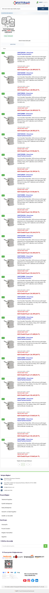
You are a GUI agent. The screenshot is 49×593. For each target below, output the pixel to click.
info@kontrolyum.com (9, 487)
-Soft (16, 591)
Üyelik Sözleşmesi (7, 503)
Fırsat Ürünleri (6, 528)
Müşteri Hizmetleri (7, 532)
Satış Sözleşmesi (6, 507)
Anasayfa (4, 524)
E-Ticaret (20, 591)
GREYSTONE (12, 44)
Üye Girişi (44, 6)
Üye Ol (46, 6)
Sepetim (4, 536)
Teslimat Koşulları (7, 499)
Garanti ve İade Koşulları (9, 511)
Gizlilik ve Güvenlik (7, 516)
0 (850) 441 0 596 (8, 490)
